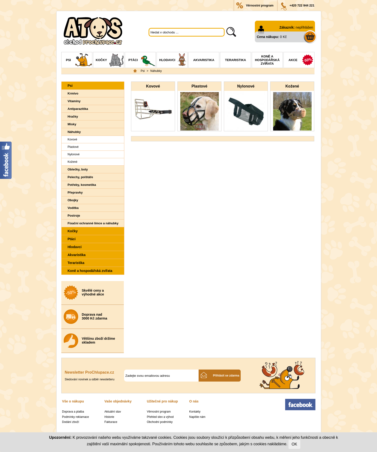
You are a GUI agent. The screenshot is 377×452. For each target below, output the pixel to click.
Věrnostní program (259, 5)
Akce (301, 60)
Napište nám (197, 417)
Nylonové (74, 154)
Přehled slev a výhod (160, 417)
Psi (79, 60)
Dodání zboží (70, 422)
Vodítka (73, 208)
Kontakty (195, 411)
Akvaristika (203, 60)
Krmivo (73, 93)
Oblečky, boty (78, 169)
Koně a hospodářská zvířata (267, 60)
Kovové (72, 139)
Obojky (73, 200)
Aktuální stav (112, 411)
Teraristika (235, 60)
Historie (109, 417)
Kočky (110, 60)
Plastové (73, 147)
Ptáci (142, 60)
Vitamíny (74, 101)
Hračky (73, 116)
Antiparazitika (78, 109)
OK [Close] (294, 444)
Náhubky (156, 71)
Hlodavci (173, 60)
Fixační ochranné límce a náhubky (93, 223)
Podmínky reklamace (75, 417)
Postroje (74, 215)
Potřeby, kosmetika (82, 185)
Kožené (72, 161)
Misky (72, 124)
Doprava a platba (73, 411)
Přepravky (75, 192)
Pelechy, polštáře (80, 177)
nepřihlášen (304, 27)
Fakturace (110, 422)
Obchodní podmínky (160, 422)
